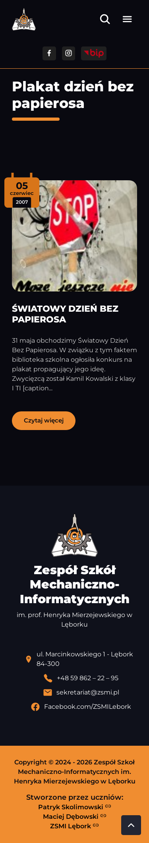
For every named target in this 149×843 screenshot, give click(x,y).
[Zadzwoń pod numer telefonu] (81, 678)
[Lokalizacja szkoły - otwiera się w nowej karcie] (81, 659)
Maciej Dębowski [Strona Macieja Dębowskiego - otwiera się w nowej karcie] (74, 816)
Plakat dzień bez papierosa (73, 95)
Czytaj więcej (44, 420)
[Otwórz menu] (127, 19)
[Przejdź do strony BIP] (93, 53)
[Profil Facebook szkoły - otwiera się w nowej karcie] (81, 707)
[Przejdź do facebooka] (49, 53)
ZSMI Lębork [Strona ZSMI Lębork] (74, 826)
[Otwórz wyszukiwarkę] (105, 19)
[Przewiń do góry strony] (131, 825)
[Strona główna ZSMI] (24, 19)
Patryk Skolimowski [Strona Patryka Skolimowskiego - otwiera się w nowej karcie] (74, 807)
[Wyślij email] (81, 692)
